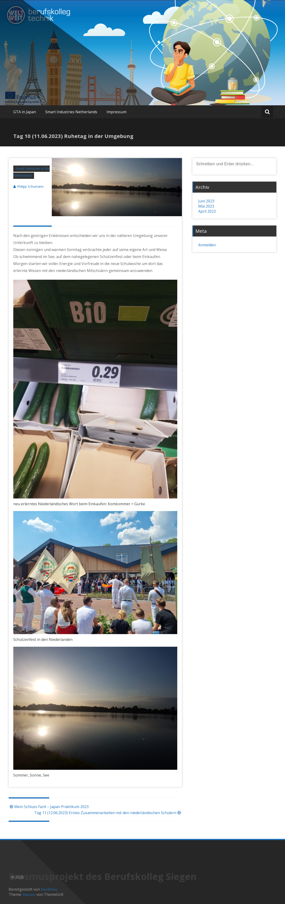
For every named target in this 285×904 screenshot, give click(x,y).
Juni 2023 (206, 201)
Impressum (116, 111)
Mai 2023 (206, 206)
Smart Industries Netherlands (71, 111)
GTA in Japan (24, 111)
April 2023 (207, 211)
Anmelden (207, 244)
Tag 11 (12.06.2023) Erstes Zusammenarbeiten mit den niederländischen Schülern (108, 812)
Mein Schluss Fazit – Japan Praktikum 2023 (49, 806)
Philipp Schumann (30, 186)
